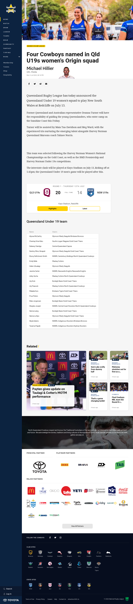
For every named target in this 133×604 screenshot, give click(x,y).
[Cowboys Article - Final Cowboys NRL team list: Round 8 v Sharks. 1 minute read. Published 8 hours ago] (119, 396)
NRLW (5, 40)
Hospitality (7, 75)
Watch (6, 23)
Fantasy (7, 48)
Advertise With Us (73, 599)
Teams (6, 36)
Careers (50, 599)
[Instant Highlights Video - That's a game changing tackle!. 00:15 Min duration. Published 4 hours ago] (98, 396)
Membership (8, 63)
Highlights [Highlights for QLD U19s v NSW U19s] (52, 208)
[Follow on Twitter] (55, 537)
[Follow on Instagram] (60, 537)
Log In (7, 594)
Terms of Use (30, 599)
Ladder (6, 32)
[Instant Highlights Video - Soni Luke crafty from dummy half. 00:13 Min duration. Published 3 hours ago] (98, 365)
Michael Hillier (40, 68)
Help (55, 599)
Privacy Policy (40, 599)
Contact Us (62, 599)
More (11, 57)
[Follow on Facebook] (50, 537)
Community (8, 44)
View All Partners (77, 526)
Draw (5, 27)
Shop (5, 71)
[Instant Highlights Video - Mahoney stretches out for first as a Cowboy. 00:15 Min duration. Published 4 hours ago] (119, 365)
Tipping (7, 52)
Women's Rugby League (36, 46)
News (5, 19)
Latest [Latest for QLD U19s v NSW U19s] (85, 208)
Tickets (6, 67)
